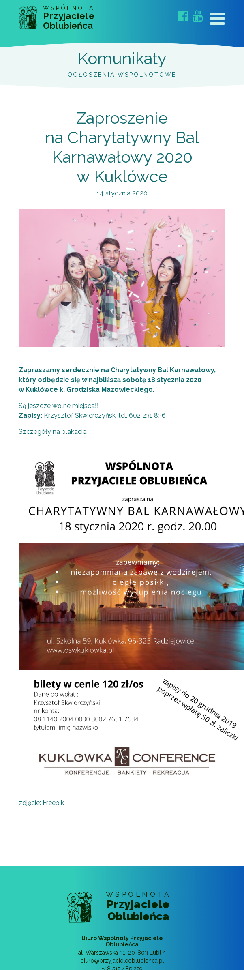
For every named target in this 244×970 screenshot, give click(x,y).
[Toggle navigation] (217, 20)
